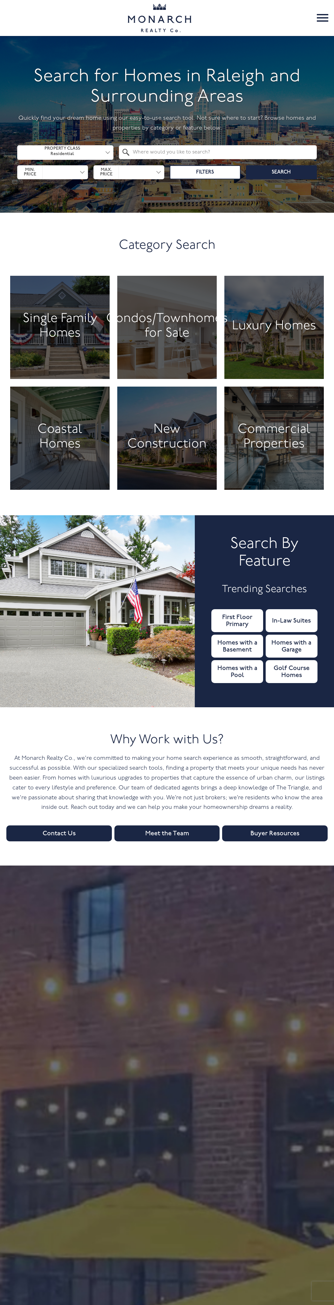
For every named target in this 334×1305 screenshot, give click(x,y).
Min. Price (30, 172)
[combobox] (65, 152)
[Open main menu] (322, 17)
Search (281, 172)
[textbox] (221, 152)
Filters (205, 172)
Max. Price (106, 172)
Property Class (62, 151)
